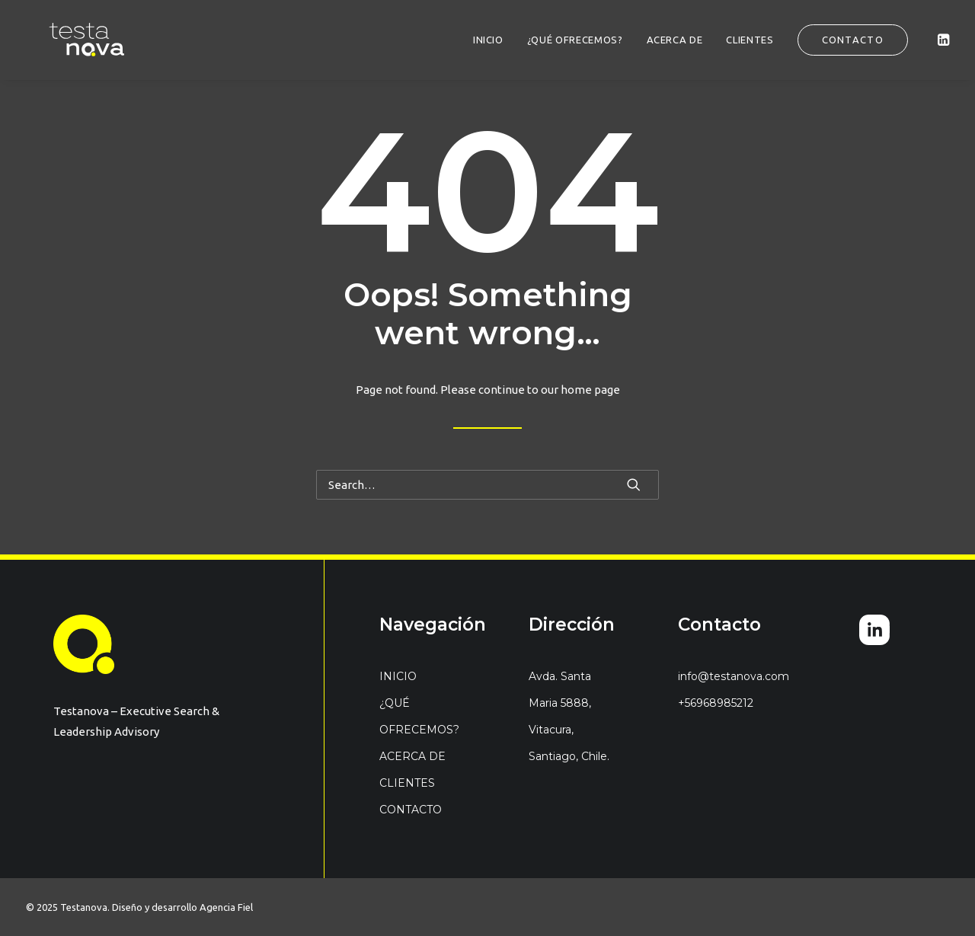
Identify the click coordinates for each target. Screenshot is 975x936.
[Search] (487, 485)
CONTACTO (410, 809)
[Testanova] (65, 40)
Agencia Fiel (226, 907)
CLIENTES (407, 783)
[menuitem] (488, 39)
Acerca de (675, 39)
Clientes (749, 39)
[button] (942, 39)
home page (590, 389)
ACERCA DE (412, 756)
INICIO (488, 39)
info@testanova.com (733, 676)
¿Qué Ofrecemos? (575, 39)
